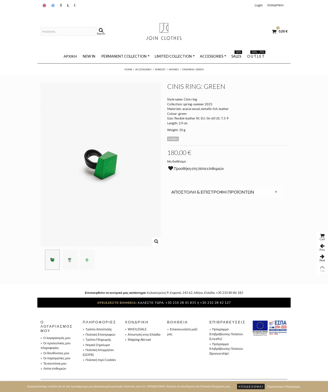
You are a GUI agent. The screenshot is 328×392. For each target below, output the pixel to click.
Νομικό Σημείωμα (96, 345)
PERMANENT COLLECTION (125, 56)
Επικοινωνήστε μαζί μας (182, 331)
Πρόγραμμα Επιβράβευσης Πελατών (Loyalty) (226, 333)
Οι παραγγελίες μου (55, 358)
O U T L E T (256, 55)
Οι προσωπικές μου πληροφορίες (55, 345)
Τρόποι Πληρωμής (97, 339)
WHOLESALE (136, 329)
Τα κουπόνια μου (53, 363)
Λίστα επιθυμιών (53, 368)
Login (259, 5)
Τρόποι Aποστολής (97, 329)
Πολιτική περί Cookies (99, 360)
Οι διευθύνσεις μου (55, 353)
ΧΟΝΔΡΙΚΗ (275, 5)
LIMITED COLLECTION (175, 56)
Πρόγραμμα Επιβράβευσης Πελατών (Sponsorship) (226, 348)
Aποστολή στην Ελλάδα (142, 334)
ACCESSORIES (213, 56)
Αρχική (70, 56)
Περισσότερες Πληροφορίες (284, 386)
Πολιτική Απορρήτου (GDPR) (98, 352)
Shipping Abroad (138, 339)
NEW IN (89, 56)
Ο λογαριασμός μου (55, 338)
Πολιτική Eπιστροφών (99, 334)
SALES (236, 55)
